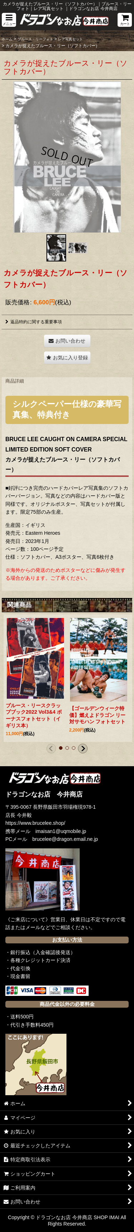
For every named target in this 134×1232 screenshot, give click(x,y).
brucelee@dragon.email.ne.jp (65, 839)
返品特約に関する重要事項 (33, 321)
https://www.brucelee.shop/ (35, 823)
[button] (9, 20)
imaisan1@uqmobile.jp (60, 831)
